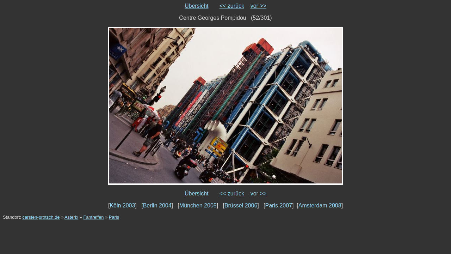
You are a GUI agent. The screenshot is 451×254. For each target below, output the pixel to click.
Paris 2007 (278, 205)
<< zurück (232, 6)
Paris (114, 217)
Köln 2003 (122, 205)
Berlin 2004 (157, 205)
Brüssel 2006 (240, 205)
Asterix (71, 217)
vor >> (258, 6)
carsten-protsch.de (41, 217)
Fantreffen (93, 217)
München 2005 (198, 205)
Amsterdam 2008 (319, 205)
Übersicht (197, 6)
